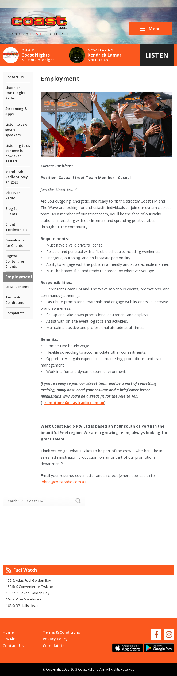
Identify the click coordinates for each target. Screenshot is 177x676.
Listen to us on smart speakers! (17, 129)
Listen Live (157, 58)
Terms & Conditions (14, 300)
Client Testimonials (16, 227)
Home (8, 632)
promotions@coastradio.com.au (73, 402)
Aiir (102, 669)
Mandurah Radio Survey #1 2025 (16, 177)
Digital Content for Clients (15, 261)
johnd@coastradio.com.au (63, 481)
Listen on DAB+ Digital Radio (16, 92)
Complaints (14, 313)
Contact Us (14, 76)
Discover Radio (12, 195)
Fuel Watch (25, 570)
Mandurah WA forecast (131, 554)
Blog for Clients (12, 211)
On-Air (9, 638)
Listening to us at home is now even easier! (17, 153)
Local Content (17, 286)
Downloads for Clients (14, 243)
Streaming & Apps (16, 111)
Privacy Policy (55, 638)
